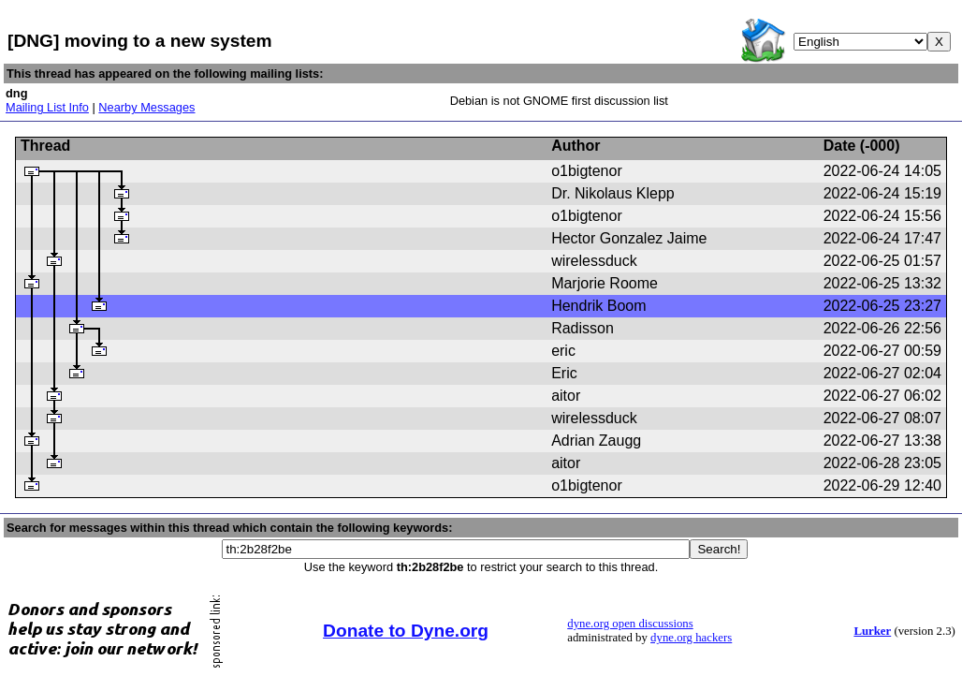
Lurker (872, 631)
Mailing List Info (47, 107)
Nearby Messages (146, 107)
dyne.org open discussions (629, 623)
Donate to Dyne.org (405, 630)
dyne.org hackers (691, 637)
